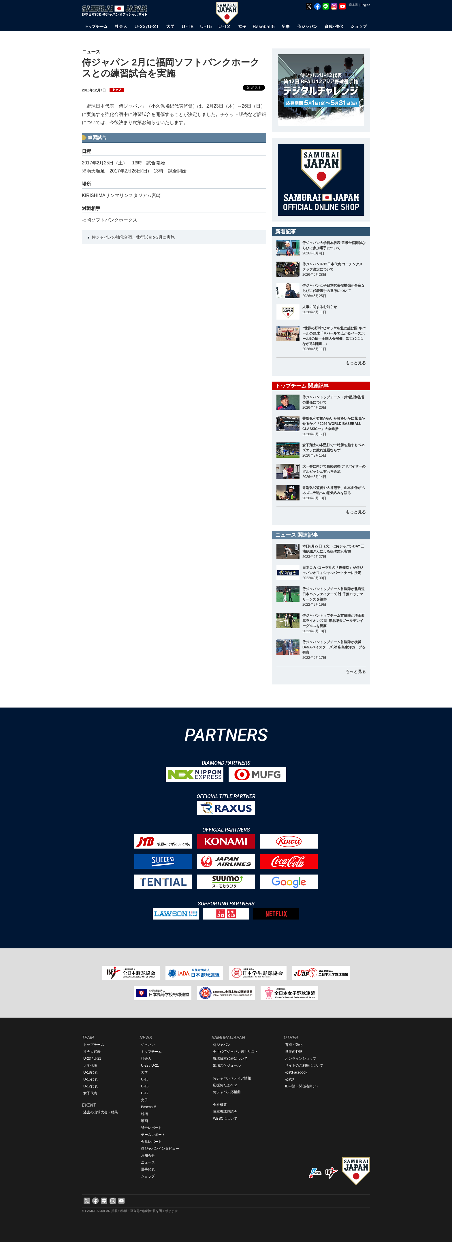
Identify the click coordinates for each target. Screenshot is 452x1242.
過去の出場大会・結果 (100, 1112)
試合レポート (151, 1128)
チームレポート (153, 1135)
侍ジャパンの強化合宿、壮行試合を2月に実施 (133, 237)
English (365, 5)
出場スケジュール (227, 1065)
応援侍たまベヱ (225, 1085)
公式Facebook (296, 1072)
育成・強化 (293, 1045)
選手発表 (148, 1169)
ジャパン (148, 1045)
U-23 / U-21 (92, 1059)
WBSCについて (225, 1119)
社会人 (146, 1059)
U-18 (144, 1079)
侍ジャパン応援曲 (227, 1092)
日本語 (353, 4)
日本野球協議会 (225, 1112)
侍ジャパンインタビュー (160, 1149)
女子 (144, 1100)
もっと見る (356, 363)
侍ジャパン (221, 1045)
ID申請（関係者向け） (302, 1086)
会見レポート (151, 1142)
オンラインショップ (300, 1059)
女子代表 (90, 1093)
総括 (144, 1114)
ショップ (148, 1176)
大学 (144, 1072)
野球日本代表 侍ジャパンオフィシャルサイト (116, 10)
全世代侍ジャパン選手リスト (235, 1052)
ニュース (148, 1162)
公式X (289, 1079)
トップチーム (93, 1045)
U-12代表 (90, 1086)
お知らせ (148, 1155)
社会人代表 (92, 1052)
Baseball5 (148, 1107)
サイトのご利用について (304, 1065)
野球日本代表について (230, 1059)
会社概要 (220, 1105)
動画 (144, 1121)
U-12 (144, 1093)
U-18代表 (90, 1072)
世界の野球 (293, 1052)
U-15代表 (90, 1079)
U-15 (144, 1086)
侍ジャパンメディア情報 (232, 1078)
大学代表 (90, 1065)
